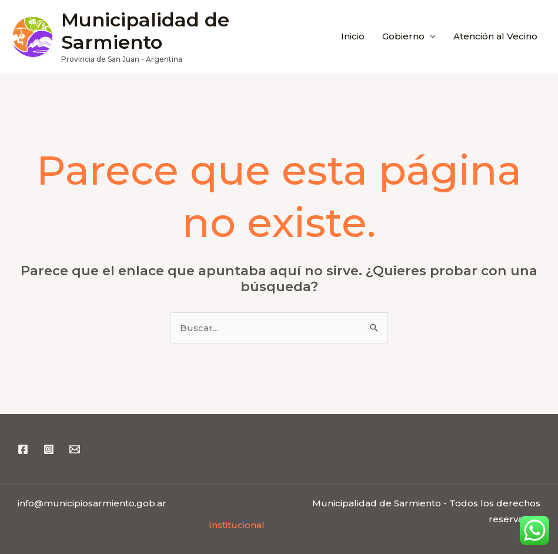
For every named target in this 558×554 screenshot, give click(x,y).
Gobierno (403, 36)
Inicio (353, 36)
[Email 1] (74, 449)
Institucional (237, 524)
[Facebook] (23, 449)
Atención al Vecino (495, 36)
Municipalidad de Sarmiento (145, 31)
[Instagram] (49, 449)
